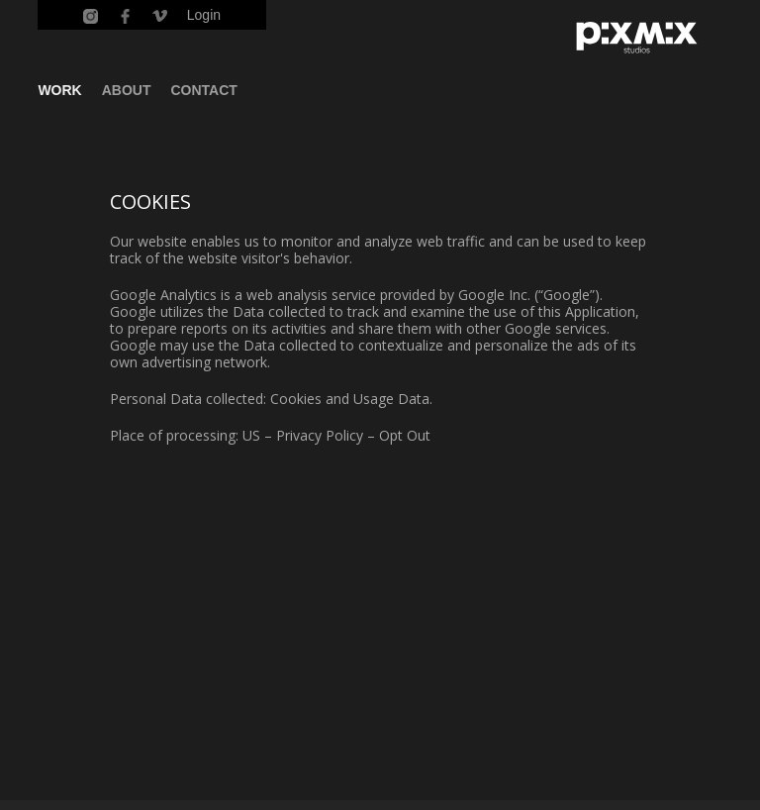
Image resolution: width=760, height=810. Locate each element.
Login (204, 15)
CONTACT (204, 90)
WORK (59, 90)
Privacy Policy (319, 435)
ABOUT (126, 90)
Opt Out (404, 435)
